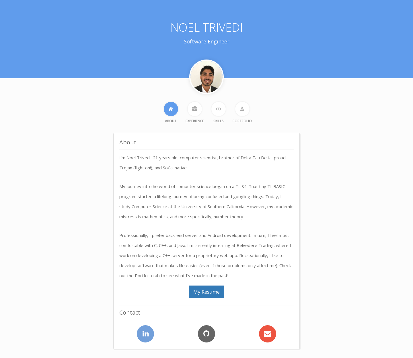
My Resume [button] (206, 291)
